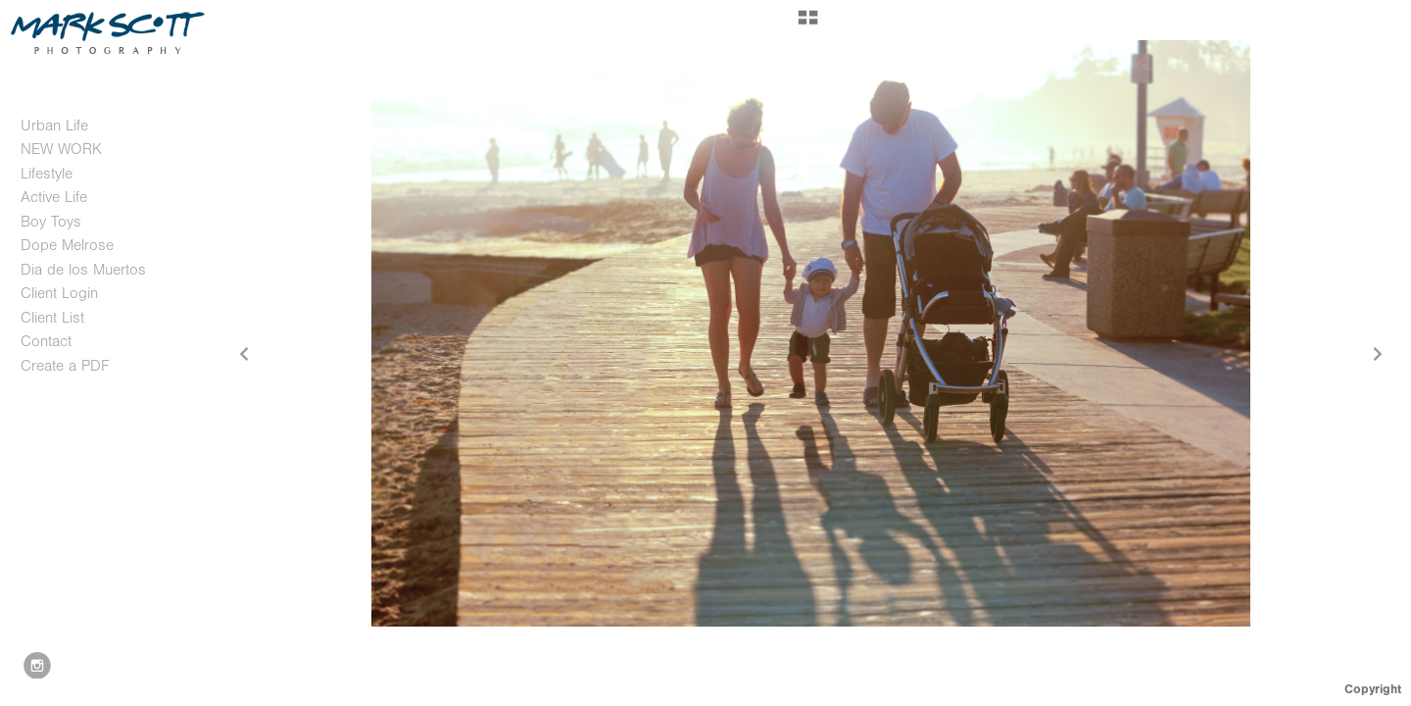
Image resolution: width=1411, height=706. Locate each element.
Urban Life (54, 125)
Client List (52, 318)
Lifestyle (47, 173)
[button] (808, 24)
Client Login (59, 293)
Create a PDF (65, 366)
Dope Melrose (67, 245)
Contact (46, 341)
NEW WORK (61, 149)
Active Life (54, 197)
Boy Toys (51, 221)
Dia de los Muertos (83, 269)
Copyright (1372, 688)
